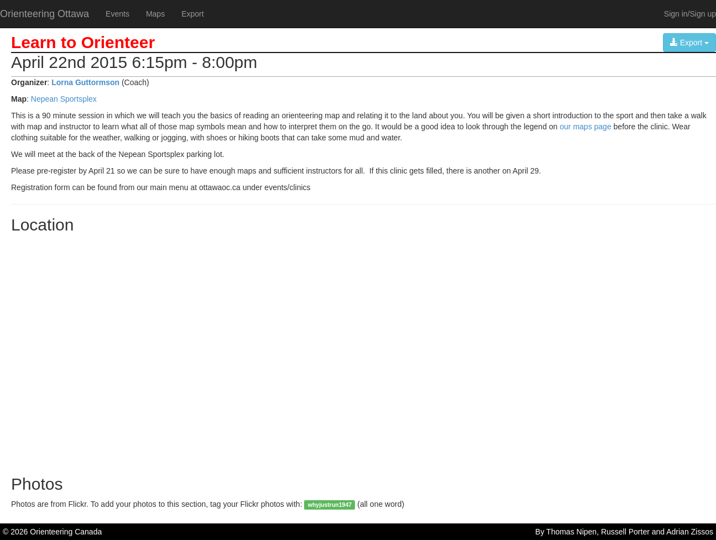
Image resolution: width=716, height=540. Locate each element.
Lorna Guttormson (85, 82)
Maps (155, 13)
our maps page (585, 126)
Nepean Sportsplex (64, 99)
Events (117, 13)
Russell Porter (625, 531)
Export (192, 13)
